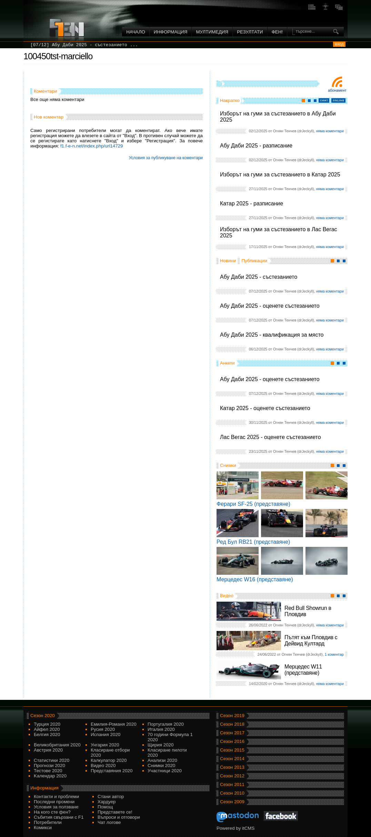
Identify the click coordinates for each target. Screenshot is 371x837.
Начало (135, 31)
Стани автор (111, 796)
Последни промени (54, 801)
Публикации (254, 260)
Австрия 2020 (48, 750)
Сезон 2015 (232, 750)
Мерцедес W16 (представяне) (255, 579)
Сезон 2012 (232, 775)
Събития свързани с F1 (58, 817)
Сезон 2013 (232, 767)
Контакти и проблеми (56, 796)
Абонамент (337, 90)
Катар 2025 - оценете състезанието (265, 408)
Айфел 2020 (47, 729)
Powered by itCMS (235, 828)
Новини (228, 260)
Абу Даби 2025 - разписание (256, 146)
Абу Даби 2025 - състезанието (258, 277)
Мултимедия (212, 31)
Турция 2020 (47, 724)
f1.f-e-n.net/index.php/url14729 (91, 146)
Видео (226, 595)
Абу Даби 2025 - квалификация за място (271, 335)
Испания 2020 (105, 734)
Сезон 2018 (232, 724)
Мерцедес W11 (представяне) (303, 670)
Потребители (48, 822)
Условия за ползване (56, 806)
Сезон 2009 (232, 801)
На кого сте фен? (52, 812)
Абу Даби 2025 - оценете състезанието (270, 306)
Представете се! (115, 812)
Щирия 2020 (160, 744)
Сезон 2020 (42, 715)
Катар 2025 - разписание (251, 203)
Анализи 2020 (162, 760)
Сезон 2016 (232, 741)
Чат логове (109, 822)
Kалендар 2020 (50, 775)
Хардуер (107, 801)
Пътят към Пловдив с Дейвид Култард (310, 640)
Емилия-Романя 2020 (114, 724)
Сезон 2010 (232, 793)
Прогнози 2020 (49, 765)
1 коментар (334, 654)
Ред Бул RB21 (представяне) (253, 542)
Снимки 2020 (161, 765)
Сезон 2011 (232, 784)
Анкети (227, 363)
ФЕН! (277, 31)
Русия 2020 (103, 729)
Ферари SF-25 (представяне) (253, 504)
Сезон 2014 (232, 758)
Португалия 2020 (166, 724)
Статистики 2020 (51, 760)
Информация (171, 31)
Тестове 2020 (48, 770)
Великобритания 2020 (57, 744)
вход (339, 44)
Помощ (105, 806)
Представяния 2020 (111, 770)
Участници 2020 (165, 770)
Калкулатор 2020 (109, 760)
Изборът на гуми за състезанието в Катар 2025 (280, 174)
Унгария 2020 (105, 744)
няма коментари (330, 131)
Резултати (250, 31)
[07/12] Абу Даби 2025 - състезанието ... (84, 45)
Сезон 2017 (232, 732)
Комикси (43, 827)
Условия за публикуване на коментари (166, 157)
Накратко (230, 100)
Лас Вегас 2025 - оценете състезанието (270, 437)
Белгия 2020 (47, 734)
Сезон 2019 (232, 715)
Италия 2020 (161, 729)
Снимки (228, 465)
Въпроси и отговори (119, 817)
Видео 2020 (103, 765)
